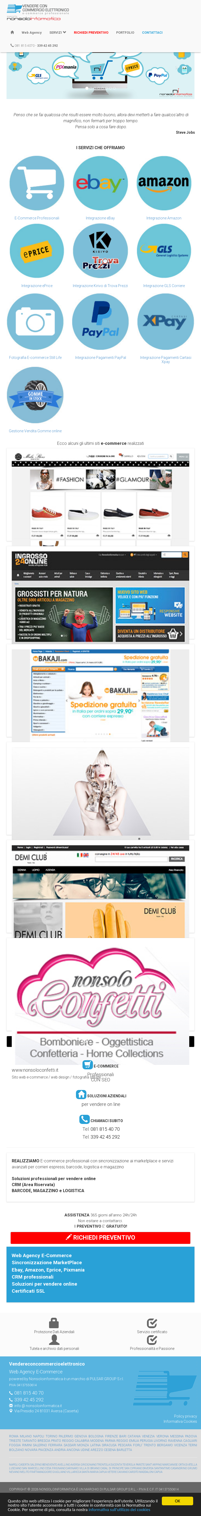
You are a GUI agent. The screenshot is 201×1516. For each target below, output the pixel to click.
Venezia (148, 1436)
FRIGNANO (58, 1468)
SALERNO (36, 1464)
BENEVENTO (49, 1464)
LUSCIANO (15, 1468)
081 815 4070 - (34, 46)
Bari (122, 1436)
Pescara (125, 1445)
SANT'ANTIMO (162, 1468)
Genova (80, 1436)
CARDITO (133, 1472)
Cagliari (190, 1441)
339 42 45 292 (105, 1137)
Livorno (160, 1441)
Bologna (96, 1436)
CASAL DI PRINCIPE (112, 1468)
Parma (110, 1441)
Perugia (146, 1441)
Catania (134, 1436)
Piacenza (46, 1450)
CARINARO (72, 1468)
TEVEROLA (128, 1464)
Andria (60, 1450)
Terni (192, 1445)
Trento (150, 1445)
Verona (162, 1436)
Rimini (27, 1445)
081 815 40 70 (105, 1129)
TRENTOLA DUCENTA (109, 1464)
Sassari (70, 1445)
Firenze (111, 1436)
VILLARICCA (74, 1472)
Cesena (110, 1450)
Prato (56, 1441)
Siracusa (109, 1445)
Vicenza (180, 1445)
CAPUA (158, 1472)
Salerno (40, 1445)
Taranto (29, 1441)
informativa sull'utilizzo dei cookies (121, 1510)
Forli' (138, 1445)
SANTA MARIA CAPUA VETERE (99, 1472)
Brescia (44, 1441)
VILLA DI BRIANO (89, 1468)
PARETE (140, 1464)
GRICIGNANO (89, 1464)
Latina (95, 1445)
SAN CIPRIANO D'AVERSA (139, 1468)
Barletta (124, 1450)
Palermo (66, 1436)
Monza (83, 1445)
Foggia (15, 1445)
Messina (177, 1436)
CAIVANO (122, 1472)
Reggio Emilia (127, 1441)
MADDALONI (146, 1472)
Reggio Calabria (76, 1441)
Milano (26, 1436)
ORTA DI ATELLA (188, 1464)
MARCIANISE (170, 1464)
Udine (85, 1450)
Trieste (15, 1441)
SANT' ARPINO (153, 1464)
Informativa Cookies (180, 1421)
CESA (48, 1468)
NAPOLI (13, 1464)
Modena (97, 1441)
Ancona (73, 1450)
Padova (191, 1436)
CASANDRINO (179, 1468)
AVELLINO (64, 1464)
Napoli (38, 1436)
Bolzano (16, 1450)
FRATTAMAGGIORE (41, 1472)
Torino (51, 1436)
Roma (14, 1436)
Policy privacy (185, 1416)
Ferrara (55, 1445)
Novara (31, 1450)
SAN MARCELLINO (33, 1468)
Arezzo (97, 1450)
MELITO (24, 1472)
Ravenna (175, 1441)
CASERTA (24, 1464)
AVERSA (75, 1464)
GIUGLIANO (59, 1472)
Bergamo (165, 1445)
